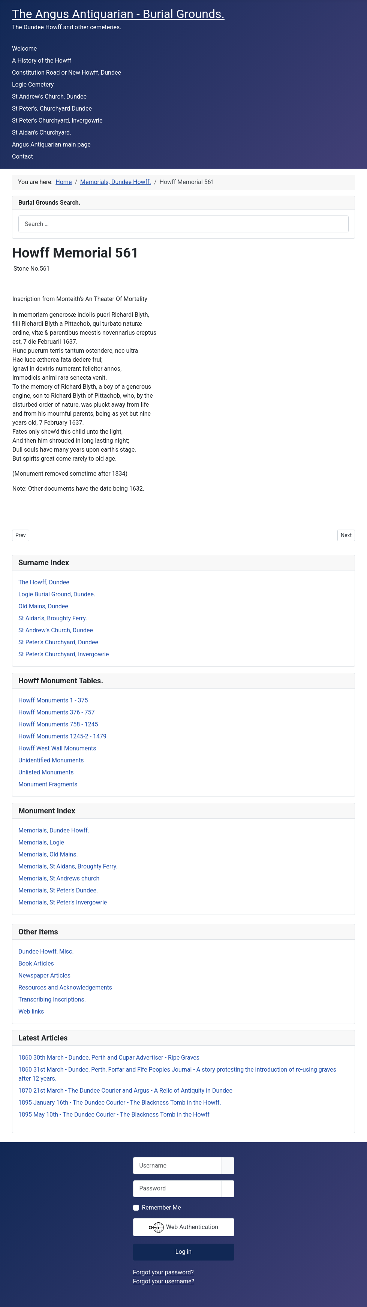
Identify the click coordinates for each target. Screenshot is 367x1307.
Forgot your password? (163, 1272)
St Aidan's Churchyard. (41, 132)
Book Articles (36, 963)
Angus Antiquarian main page (51, 144)
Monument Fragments (48, 784)
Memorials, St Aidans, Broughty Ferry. (68, 866)
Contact (22, 156)
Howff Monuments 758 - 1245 (58, 724)
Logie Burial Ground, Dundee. (56, 594)
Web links (31, 1011)
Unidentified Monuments (51, 760)
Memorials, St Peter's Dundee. (58, 890)
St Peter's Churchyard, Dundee (58, 642)
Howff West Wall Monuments (57, 748)
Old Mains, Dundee (43, 606)
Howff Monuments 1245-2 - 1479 (62, 736)
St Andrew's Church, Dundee (49, 96)
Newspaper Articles (44, 975)
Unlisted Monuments (46, 772)
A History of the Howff (41, 60)
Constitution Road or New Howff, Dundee (66, 72)
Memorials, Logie (41, 842)
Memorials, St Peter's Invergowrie (62, 902)
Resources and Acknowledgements (65, 987)
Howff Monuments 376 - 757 (56, 712)
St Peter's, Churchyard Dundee (52, 108)
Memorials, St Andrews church (58, 878)
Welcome (24, 48)
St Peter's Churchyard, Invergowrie (57, 120)
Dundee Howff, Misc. (46, 951)
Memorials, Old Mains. (48, 854)
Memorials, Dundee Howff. (53, 830)
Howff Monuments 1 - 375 (53, 700)
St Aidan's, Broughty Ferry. (52, 618)
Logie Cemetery (33, 84)
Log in (183, 1251)
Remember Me (161, 1207)
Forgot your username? (164, 1281)
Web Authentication (183, 1227)
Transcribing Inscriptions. (52, 999)
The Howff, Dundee (43, 582)
